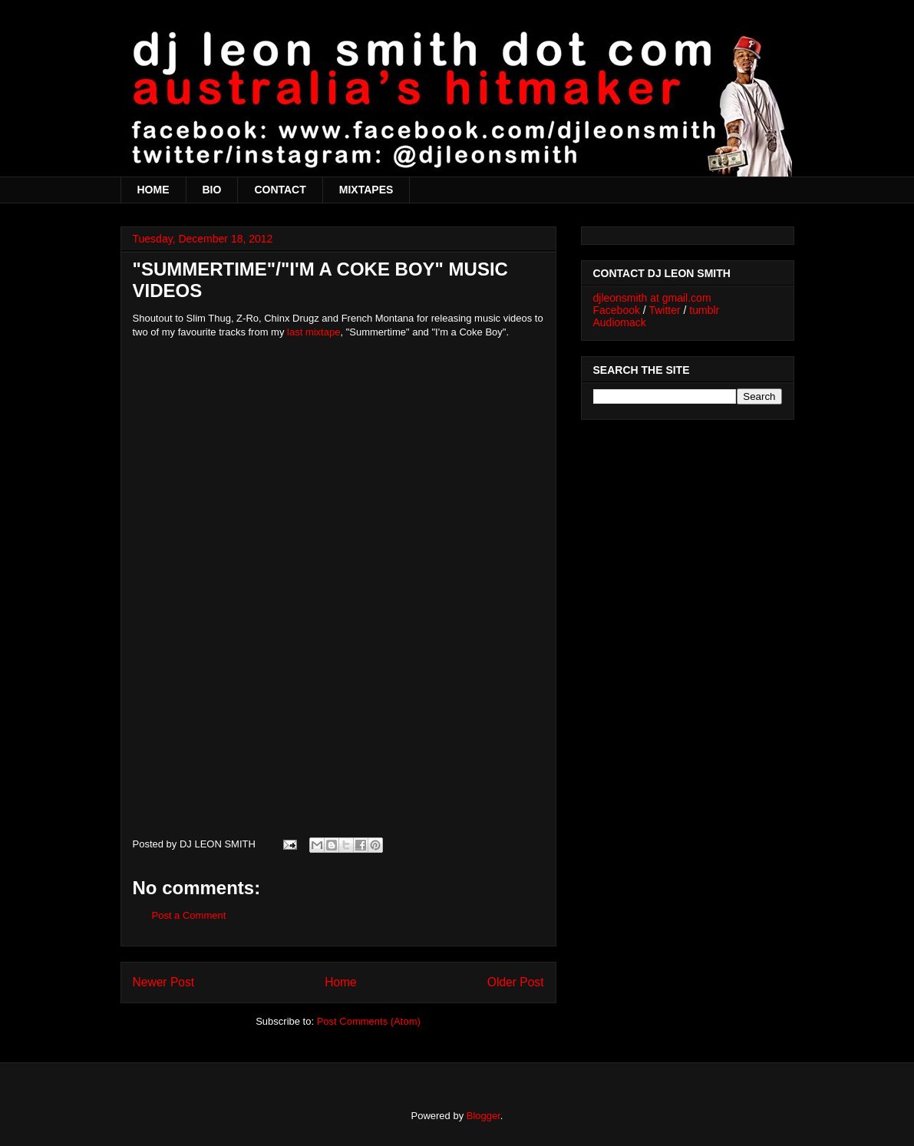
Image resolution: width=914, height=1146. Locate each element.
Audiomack (619, 322)
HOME (153, 189)
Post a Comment (189, 915)
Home (341, 982)
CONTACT (279, 189)
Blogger (483, 1115)
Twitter (664, 310)
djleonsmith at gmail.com (652, 298)
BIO (212, 189)
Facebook (616, 310)
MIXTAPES (366, 189)
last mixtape (313, 332)
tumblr (704, 310)
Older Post (515, 982)
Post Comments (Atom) (369, 1021)
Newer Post (164, 982)
